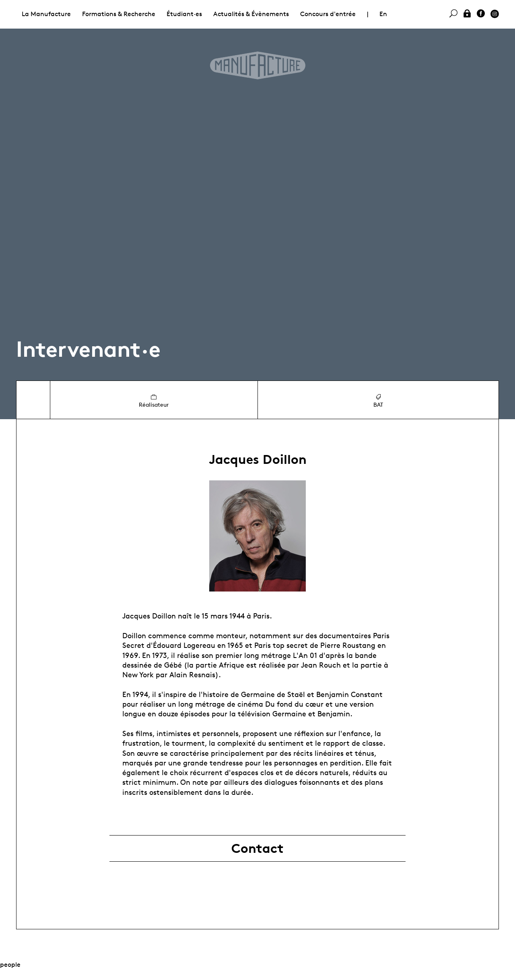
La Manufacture (46, 14)
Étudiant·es (184, 14)
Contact (257, 848)
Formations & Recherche (118, 14)
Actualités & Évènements (251, 14)
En (383, 14)
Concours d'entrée (328, 14)
